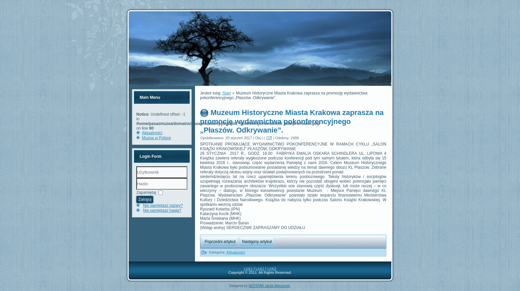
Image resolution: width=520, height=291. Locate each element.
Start (226, 93)
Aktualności (152, 133)
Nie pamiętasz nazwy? (163, 205)
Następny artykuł (257, 241)
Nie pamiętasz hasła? (162, 210)
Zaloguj (144, 199)
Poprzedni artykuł (220, 241)
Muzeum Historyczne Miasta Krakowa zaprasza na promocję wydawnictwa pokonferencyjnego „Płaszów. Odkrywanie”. (292, 121)
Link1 (248, 268)
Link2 (260, 268)
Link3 (271, 268)
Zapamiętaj (146, 192)
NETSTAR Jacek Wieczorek (269, 286)
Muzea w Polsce (156, 138)
